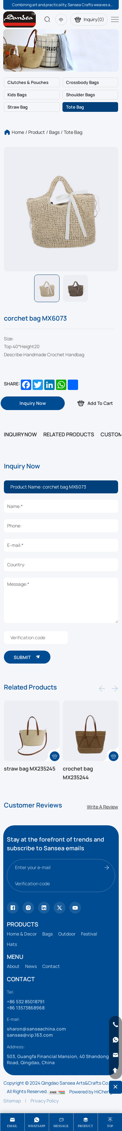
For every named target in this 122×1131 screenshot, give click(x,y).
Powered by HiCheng (90, 1092)
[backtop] (115, 1070)
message (61, 1126)
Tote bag (75, 107)
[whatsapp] (115, 1039)
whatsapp (36, 1126)
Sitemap (12, 1101)
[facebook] (44, 907)
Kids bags (17, 95)
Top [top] (110, 1126)
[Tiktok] (13, 907)
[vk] (75, 907)
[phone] (115, 1024)
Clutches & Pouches (27, 82)
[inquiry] (33, 403)
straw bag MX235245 (29, 768)
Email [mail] (12, 1126)
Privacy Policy (45, 1101)
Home (18, 132)
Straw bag (17, 107)
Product (36, 132)
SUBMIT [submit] (27, 657)
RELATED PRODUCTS (68, 434)
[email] (115, 1055)
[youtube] (59, 907)
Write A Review (102, 807)
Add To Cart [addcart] (94, 403)
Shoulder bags (80, 95)
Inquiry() (89, 19)
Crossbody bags (82, 82)
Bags (54, 132)
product (85, 1126)
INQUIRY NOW (20, 434)
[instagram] (28, 907)
